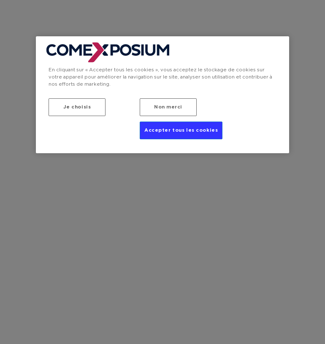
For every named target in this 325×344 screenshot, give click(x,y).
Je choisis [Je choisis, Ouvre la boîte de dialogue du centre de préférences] (77, 107)
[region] (162, 94)
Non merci (168, 107)
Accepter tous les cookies (181, 130)
